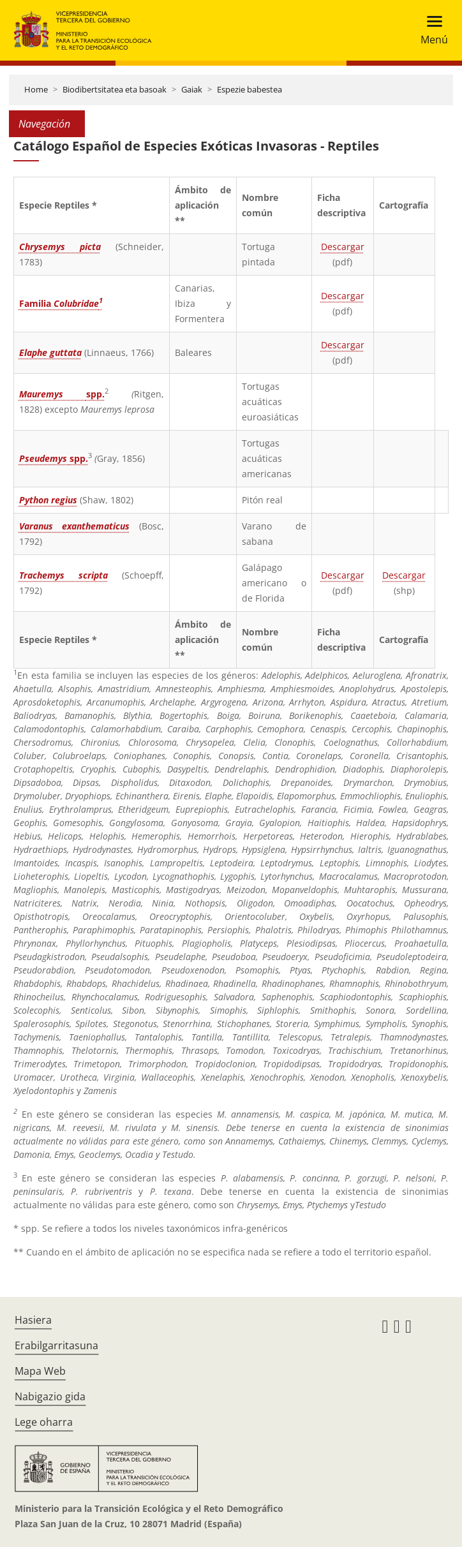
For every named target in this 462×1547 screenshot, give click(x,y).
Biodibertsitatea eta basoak (115, 89)
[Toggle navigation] (430, 30)
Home (36, 89)
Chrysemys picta (60, 247)
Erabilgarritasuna (56, 1345)
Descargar (342, 247)
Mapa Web (40, 1371)
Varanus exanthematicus (74, 526)
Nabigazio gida (50, 1396)
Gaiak (191, 89)
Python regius (48, 500)
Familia (61, 303)
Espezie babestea (249, 89)
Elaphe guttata (50, 352)
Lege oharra (44, 1422)
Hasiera (33, 1320)
